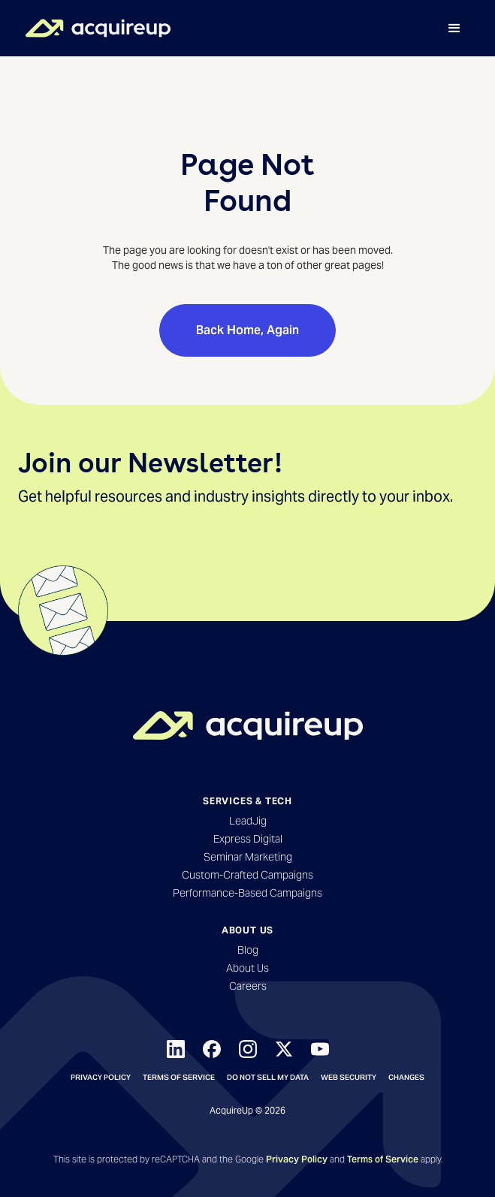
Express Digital (247, 839)
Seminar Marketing (248, 857)
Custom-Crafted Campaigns (247, 875)
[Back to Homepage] (248, 725)
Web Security (348, 1077)
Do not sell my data (268, 1077)
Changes (406, 1077)
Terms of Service (179, 1077)
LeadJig (248, 821)
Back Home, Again (247, 330)
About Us (247, 968)
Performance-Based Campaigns (247, 893)
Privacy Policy (101, 1077)
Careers (248, 986)
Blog (247, 950)
